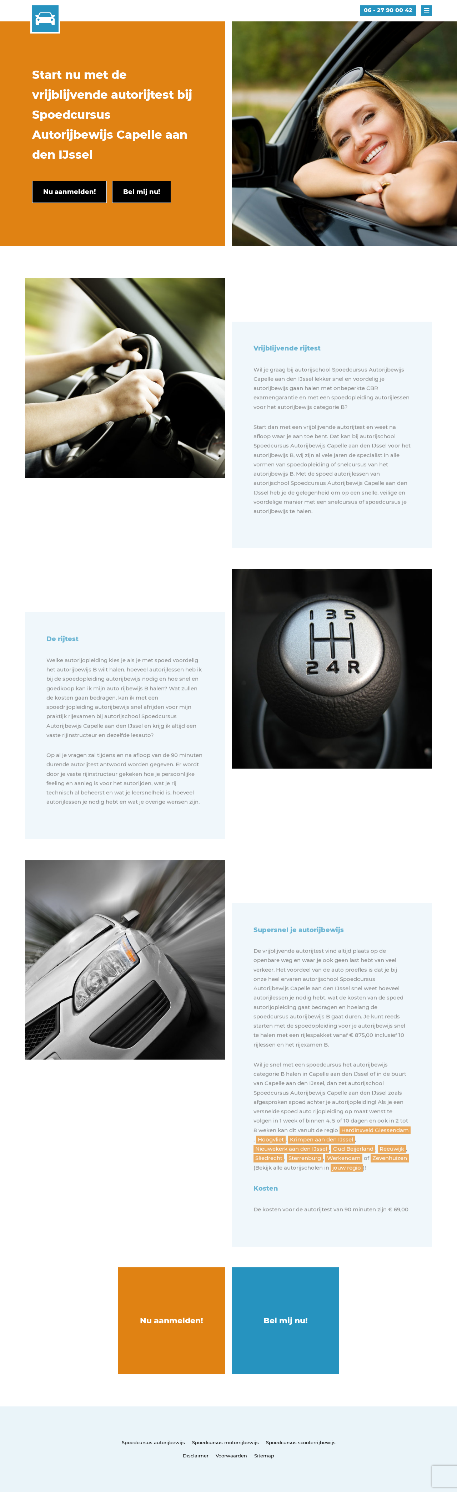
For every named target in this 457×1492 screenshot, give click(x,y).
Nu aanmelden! (171, 1320)
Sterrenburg (304, 1181)
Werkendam (344, 1181)
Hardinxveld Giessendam (375, 1153)
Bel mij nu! (285, 1320)
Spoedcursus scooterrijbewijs (301, 1442)
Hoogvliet (271, 1163)
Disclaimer (196, 1455)
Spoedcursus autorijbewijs (153, 1442)
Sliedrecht (268, 1181)
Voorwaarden (231, 1455)
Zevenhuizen (389, 1181)
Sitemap (264, 1455)
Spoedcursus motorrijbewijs (225, 1442)
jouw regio (346, 1191)
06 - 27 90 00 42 (388, 10)
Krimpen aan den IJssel (321, 1163)
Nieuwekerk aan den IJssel (291, 1172)
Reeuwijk (392, 1172)
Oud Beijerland (353, 1172)
